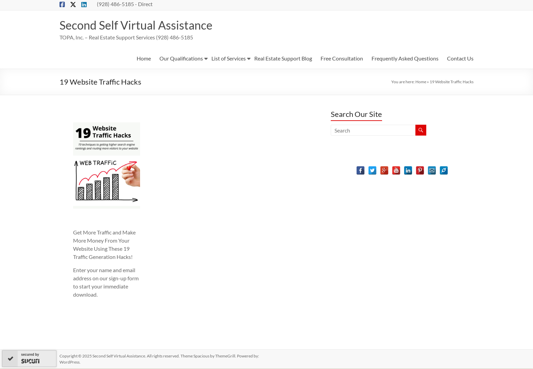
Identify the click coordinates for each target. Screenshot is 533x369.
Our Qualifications (181, 58)
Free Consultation (342, 58)
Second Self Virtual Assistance (139, 25)
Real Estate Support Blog (283, 58)
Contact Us (460, 58)
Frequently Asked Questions (405, 58)
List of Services (228, 58)
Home (144, 58)
